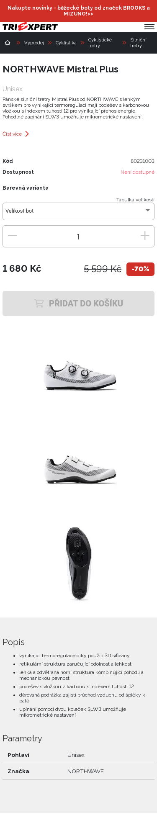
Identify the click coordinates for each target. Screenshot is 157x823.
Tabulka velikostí (135, 200)
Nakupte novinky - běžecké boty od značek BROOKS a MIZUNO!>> (79, 11)
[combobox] (78, 214)
